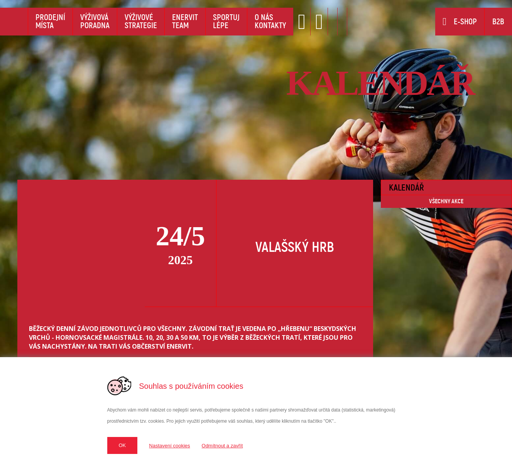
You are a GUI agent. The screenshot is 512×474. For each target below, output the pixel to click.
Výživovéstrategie (141, 21)
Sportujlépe (226, 21)
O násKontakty (270, 21)
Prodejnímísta (50, 21)
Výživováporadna (95, 21)
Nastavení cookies (169, 446)
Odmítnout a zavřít (222, 446)
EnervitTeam (185, 21)
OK (122, 445)
